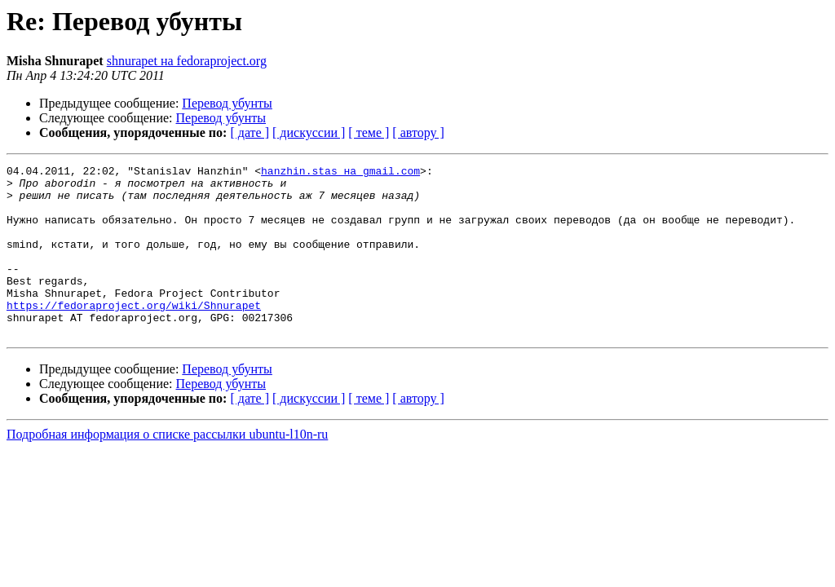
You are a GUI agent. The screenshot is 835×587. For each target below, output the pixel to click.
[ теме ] (368, 132)
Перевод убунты (227, 103)
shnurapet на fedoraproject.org (187, 61)
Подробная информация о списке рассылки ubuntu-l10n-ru (167, 468)
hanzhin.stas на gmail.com (340, 173)
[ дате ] (249, 132)
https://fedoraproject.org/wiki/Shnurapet (134, 334)
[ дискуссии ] (308, 132)
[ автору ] (418, 132)
